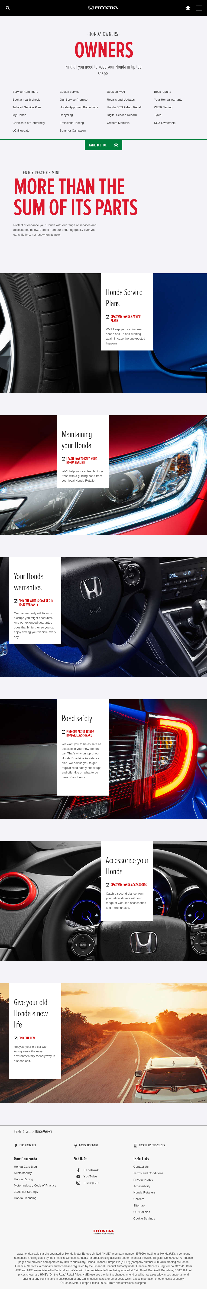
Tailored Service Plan (27, 107)
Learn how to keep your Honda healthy (80, 460)
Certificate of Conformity (29, 123)
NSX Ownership (164, 123)
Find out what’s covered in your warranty (34, 602)
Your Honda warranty (168, 99)
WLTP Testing (163, 107)
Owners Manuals (118, 123)
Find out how (25, 1038)
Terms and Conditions (148, 1171)
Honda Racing (23, 1177)
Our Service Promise (73, 99)
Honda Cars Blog (25, 1164)
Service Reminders (25, 91)
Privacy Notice (143, 1177)
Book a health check (26, 99)
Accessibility (141, 1183)
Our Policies (141, 1209)
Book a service (69, 91)
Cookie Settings (144, 1215)
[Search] (7, 8)
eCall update (21, 130)
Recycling (66, 115)
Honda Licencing (25, 1195)
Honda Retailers (144, 1190)
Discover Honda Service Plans (124, 318)
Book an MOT (116, 91)
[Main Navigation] (199, 8)
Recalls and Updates (121, 99)
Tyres (158, 115)
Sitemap (139, 1202)
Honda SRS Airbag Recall (124, 107)
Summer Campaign (73, 130)
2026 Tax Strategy (26, 1189)
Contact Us (140, 1164)
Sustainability (23, 1171)
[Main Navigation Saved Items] (188, 8)
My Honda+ (20, 115)
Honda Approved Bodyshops (79, 107)
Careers (138, 1196)
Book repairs (162, 91)
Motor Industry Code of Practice (35, 1183)
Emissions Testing (72, 123)
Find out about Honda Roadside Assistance (79, 733)
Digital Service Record (122, 115)
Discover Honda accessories (127, 885)
